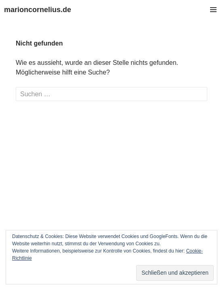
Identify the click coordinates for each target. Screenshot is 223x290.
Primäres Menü (213, 9)
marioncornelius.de (37, 10)
